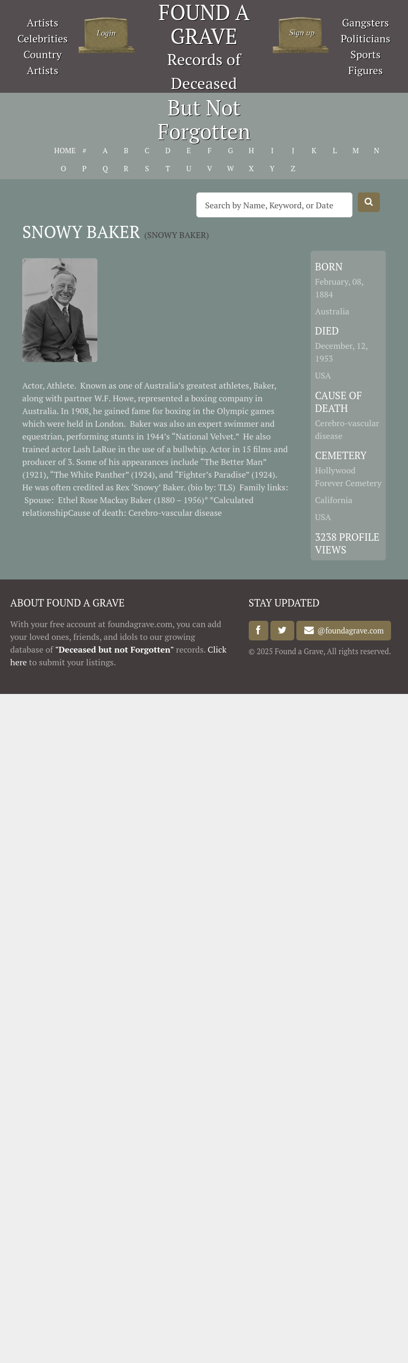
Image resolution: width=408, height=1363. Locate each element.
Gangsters (365, 22)
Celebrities (42, 38)
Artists (43, 22)
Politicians (366, 38)
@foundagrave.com (349, 631)
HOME (63, 150)
